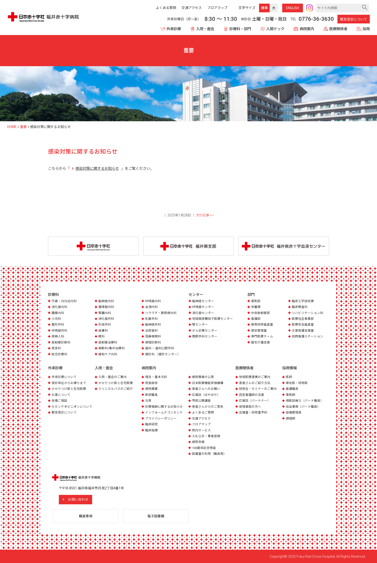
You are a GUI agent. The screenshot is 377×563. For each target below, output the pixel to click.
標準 (264, 8)
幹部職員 (151, 395)
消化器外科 (106, 319)
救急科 (56, 348)
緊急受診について (353, 19)
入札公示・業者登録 (206, 436)
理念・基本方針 (156, 377)
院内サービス (201, 430)
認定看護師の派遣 (251, 395)
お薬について (61, 395)
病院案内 (307, 29)
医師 (289, 377)
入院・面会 (205, 29)
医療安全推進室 (303, 324)
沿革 (148, 400)
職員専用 (85, 516)
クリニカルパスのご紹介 (115, 389)
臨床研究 (151, 424)
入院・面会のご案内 (112, 377)
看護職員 (292, 389)
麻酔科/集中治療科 (111, 348)
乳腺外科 (151, 319)
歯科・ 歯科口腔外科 (159, 348)
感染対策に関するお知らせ (97, 168)
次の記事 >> (205, 215)
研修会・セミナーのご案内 (258, 389)
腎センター (200, 324)
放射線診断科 (61, 342)
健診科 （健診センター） (162, 354)
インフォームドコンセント (164, 412)
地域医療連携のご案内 (254, 377)
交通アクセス (201, 418)
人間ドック (275, 29)
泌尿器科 (151, 330)
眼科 (101, 336)
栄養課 (255, 307)
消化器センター (203, 313)
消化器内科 (59, 307)
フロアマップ (201, 424)
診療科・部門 (240, 29)
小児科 (56, 319)
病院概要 (151, 389)
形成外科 (104, 324)
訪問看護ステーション (307, 336)
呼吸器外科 (59, 330)
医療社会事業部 (303, 319)
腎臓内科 (104, 313)
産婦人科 (58, 336)
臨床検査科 (300, 307)
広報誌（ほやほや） (206, 395)
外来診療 (173, 29)
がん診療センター (204, 330)
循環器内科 (106, 307)
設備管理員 (294, 412)
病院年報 (198, 442)
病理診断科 (153, 342)
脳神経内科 (106, 301)
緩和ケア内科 (107, 354)
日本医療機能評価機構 (207, 383)
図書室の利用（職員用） (209, 454)
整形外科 (58, 324)
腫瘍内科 (58, 313)
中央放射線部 (260, 313)
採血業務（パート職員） (303, 406)
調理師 (290, 418)
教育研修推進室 (262, 324)
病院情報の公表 (203, 377)
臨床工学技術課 (303, 301)
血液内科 (151, 307)
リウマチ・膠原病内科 (161, 313)
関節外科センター (204, 336)
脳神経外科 (153, 324)
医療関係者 (338, 29)
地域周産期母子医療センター (212, 319)
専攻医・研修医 (297, 383)
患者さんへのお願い (206, 389)
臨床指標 (151, 430)
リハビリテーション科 (307, 313)
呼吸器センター (203, 307)
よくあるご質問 (203, 412)
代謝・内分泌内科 (64, 301)
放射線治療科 (107, 342)
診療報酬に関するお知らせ (164, 406)
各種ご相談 (59, 400)
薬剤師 (290, 395)
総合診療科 (59, 354)
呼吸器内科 (153, 301)
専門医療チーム (262, 336)
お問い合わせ (78, 499)
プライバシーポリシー (161, 418)
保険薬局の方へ (250, 406)
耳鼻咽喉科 (153, 336)
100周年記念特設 (204, 448)
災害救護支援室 (303, 330)
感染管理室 (259, 330)
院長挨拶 (151, 383)
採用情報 (289, 368)
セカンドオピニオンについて (72, 406)
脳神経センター (203, 301)
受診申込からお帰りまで (69, 383)
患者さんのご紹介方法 (254, 383)
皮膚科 (103, 330)
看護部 (255, 319)
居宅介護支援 (260, 342)
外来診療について (64, 377)
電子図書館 (155, 516)
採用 (366, 29)
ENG (292, 8)
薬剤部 (255, 301)
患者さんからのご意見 (207, 406)
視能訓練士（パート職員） (304, 400)
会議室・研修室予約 (253, 412)
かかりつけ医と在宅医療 (69, 389)
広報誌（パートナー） (254, 400)
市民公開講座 (201, 400)
